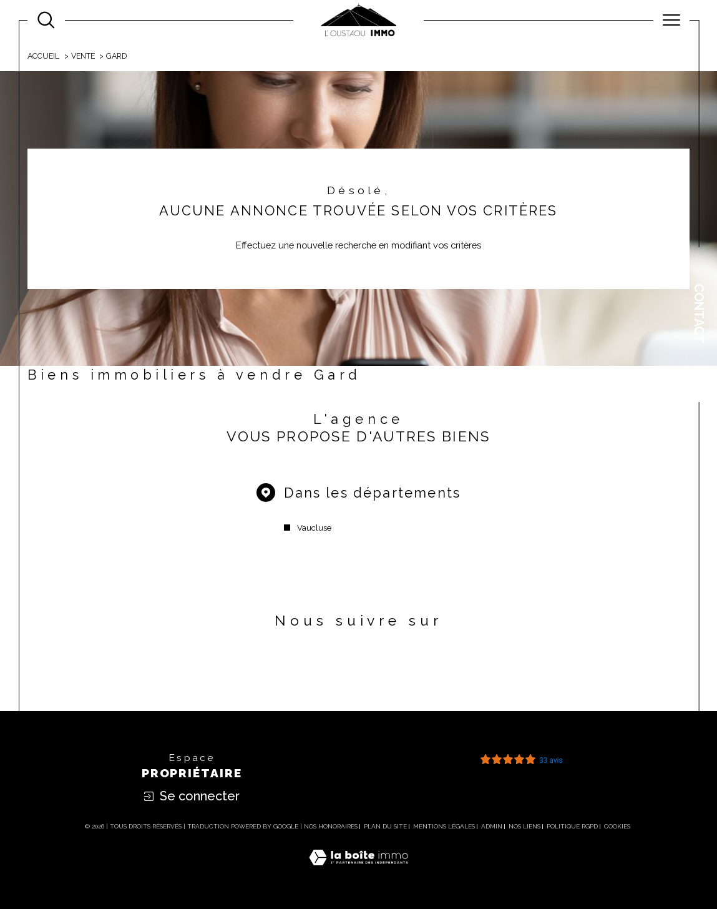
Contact (698, 313)
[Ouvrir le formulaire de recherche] (46, 20)
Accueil (43, 56)
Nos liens (524, 826)
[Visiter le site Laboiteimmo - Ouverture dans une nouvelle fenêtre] (358, 870)
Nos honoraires (331, 826)
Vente (83, 56)
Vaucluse (314, 528)
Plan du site (385, 826)
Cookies (617, 826)
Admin (491, 826)
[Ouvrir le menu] (671, 20)
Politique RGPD (572, 826)
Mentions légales (444, 826)
